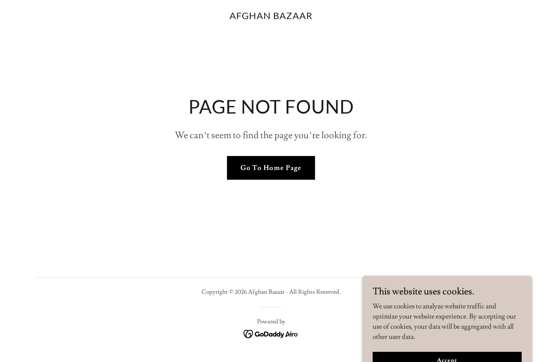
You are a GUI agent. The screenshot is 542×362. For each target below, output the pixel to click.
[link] (271, 17)
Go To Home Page (271, 168)
